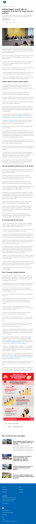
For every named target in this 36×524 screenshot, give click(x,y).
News (6, 6)
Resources (21, 489)
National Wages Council (18, 426)
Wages (9, 426)
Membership (4, 489)
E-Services (4, 491)
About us (4, 487)
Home (3, 6)
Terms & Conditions (5, 510)
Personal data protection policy (7, 512)
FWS (27, 203)
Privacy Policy (4, 514)
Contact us (21, 491)
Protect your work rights (13, 423)
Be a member (5, 503)
